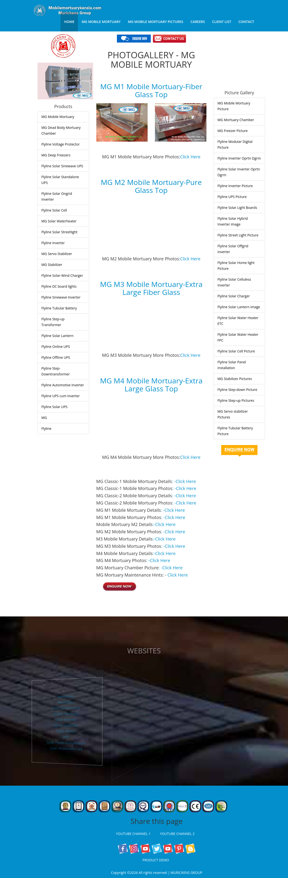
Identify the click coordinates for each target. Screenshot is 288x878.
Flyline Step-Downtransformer (55, 371)
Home (69, 21)
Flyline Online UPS (55, 346)
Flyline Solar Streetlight (59, 232)
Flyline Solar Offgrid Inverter (233, 249)
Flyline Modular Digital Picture (235, 144)
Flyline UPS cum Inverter (60, 396)
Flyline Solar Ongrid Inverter (56, 196)
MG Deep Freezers (55, 155)
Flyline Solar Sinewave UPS (62, 166)
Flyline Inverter (53, 243)
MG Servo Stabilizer (56, 253)
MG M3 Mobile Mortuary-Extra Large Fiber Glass (151, 288)
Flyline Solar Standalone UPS (60, 180)
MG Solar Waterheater (58, 221)
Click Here (190, 157)
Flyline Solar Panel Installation (232, 365)
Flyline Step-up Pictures (236, 400)
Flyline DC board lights (58, 286)
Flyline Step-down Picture (237, 389)
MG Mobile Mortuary (101, 21)
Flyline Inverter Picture (235, 185)
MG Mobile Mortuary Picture (234, 106)
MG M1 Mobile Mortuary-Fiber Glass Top (151, 90)
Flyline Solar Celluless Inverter (234, 282)
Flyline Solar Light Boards (237, 207)
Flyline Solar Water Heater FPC (238, 337)
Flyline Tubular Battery (59, 308)
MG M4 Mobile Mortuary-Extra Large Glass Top (151, 385)
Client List (221, 21)
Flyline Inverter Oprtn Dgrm (239, 158)
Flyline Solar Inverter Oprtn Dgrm (239, 172)
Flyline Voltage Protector (60, 144)
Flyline (46, 428)
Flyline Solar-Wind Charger (62, 275)
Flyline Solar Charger (234, 296)
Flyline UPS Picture (232, 196)
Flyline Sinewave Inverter (60, 297)
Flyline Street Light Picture (238, 235)
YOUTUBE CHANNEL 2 (178, 833)
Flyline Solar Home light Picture (236, 265)
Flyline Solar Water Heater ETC (238, 320)
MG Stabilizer (51, 264)
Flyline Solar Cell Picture (236, 351)
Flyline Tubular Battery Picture (235, 431)
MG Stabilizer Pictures (235, 378)
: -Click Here (184, 481)
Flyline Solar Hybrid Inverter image (233, 221)
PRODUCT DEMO (156, 860)
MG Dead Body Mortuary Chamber (61, 130)
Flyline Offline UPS (55, 357)
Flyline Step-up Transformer (53, 322)
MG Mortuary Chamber (236, 119)
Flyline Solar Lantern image (239, 307)
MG (44, 417)
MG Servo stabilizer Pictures (233, 414)
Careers (197, 21)
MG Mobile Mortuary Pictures (155, 21)
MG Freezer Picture (233, 130)
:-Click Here (164, 524)
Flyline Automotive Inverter (62, 385)
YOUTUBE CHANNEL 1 (134, 833)
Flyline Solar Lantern (57, 335)
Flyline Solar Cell (54, 210)
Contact (246, 21)
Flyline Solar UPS (54, 406)
